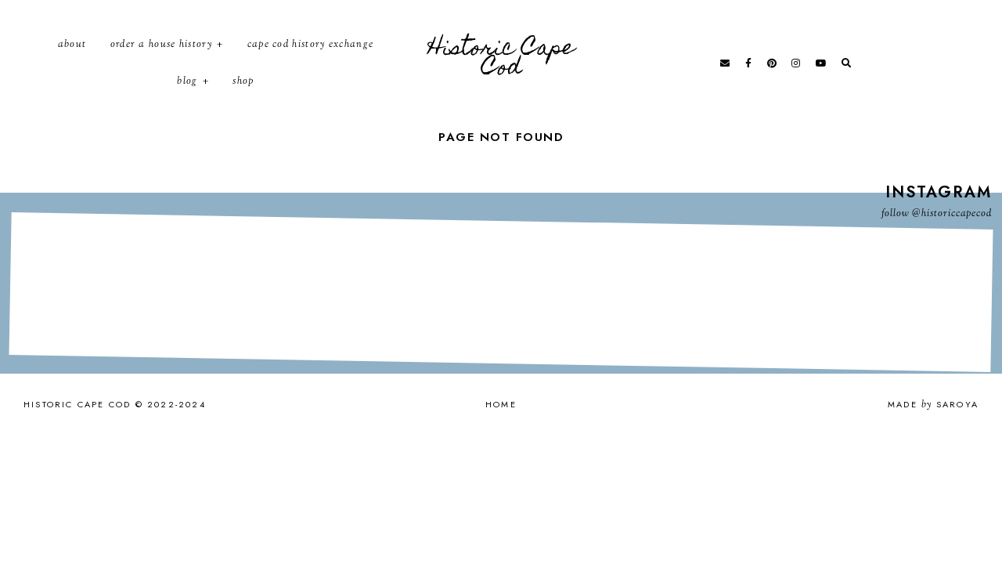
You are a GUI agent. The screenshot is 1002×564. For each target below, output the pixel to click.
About (72, 59)
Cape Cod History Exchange (310, 59)
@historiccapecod (952, 242)
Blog (187, 96)
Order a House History (161, 59)
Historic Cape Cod (501, 74)
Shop (243, 96)
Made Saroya (933, 432)
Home (501, 432)
